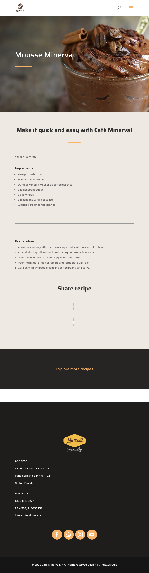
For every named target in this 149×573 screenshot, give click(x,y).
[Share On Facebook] (73, 306)
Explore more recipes (74, 369)
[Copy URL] (73, 322)
